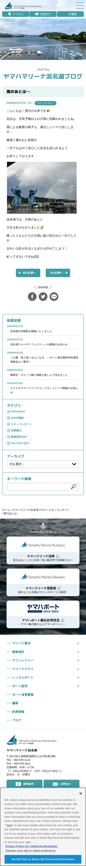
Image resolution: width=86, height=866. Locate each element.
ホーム (6, 509)
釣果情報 (18, 711)
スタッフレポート (45, 103)
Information (18, 411)
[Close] (81, 793)
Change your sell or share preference (30, 850)
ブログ (16, 720)
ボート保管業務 (23, 694)
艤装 (15, 703)
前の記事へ (29, 272)
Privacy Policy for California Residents (31, 846)
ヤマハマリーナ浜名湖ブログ (43, 76)
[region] (43, 826)
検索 (73, 486)
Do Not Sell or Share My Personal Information (43, 859)
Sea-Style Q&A (20, 443)
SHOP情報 (17, 417)
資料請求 (28, 784)
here (9, 825)
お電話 (72, 14)
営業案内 (16, 430)
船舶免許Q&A (19, 436)
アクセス (18, 14)
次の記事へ (56, 272)
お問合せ (45, 14)
